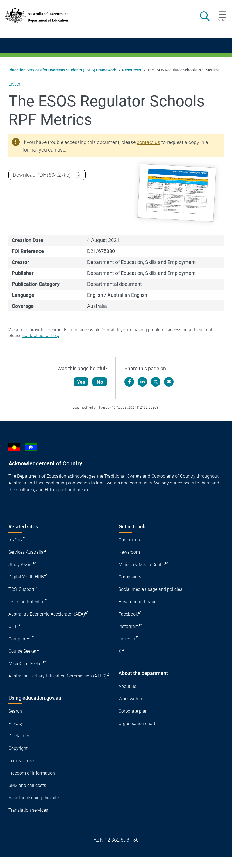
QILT (12, 626)
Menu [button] (222, 20)
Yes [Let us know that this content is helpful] (81, 382)
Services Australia (26, 552)
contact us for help (40, 335)
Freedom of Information (31, 773)
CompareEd (19, 638)
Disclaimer (18, 736)
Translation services (28, 810)
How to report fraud (138, 601)
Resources (131, 70)
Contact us (129, 539)
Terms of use (21, 760)
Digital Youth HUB (26, 577)
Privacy (15, 723)
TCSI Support (21, 589)
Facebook (128, 614)
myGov (15, 539)
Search (15, 711)
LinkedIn (127, 638)
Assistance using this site (33, 797)
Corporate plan (133, 711)
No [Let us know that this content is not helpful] (100, 382)
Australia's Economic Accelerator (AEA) (46, 614)
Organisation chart (137, 723)
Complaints (130, 577)
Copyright (18, 748)
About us (127, 686)
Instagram (129, 626)
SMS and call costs (27, 785)
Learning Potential (26, 601)
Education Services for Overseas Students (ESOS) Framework (62, 70)
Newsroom (129, 552)
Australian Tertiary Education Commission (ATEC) (57, 676)
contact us (148, 142)
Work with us (131, 698)
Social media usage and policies (150, 589)
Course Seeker (22, 651)
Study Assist (20, 564)
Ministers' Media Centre (142, 564)
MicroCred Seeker (25, 663)
